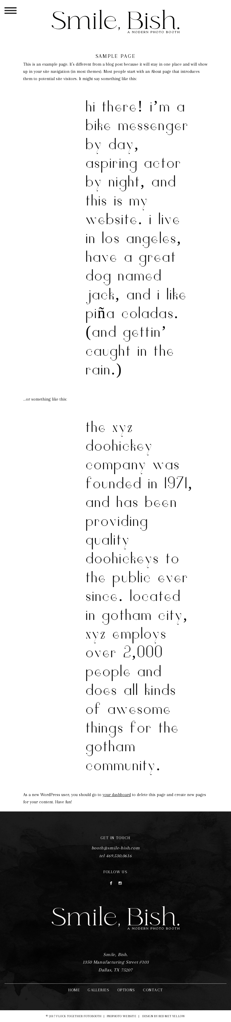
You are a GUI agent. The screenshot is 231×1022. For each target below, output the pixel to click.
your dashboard (117, 794)
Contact (153, 990)
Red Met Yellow (172, 1016)
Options (126, 990)
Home (74, 990)
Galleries (99, 990)
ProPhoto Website (122, 1016)
